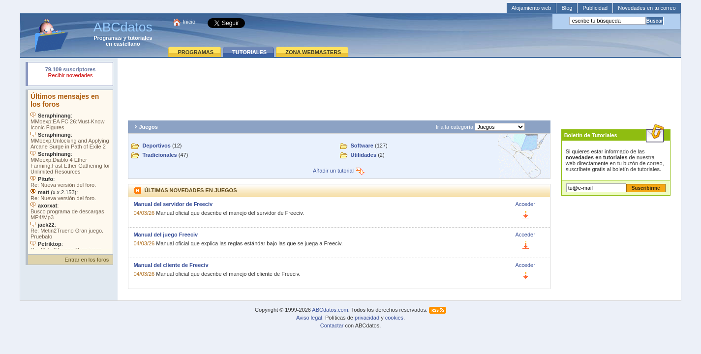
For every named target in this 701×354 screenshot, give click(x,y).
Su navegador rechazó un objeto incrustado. (70, 73)
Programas (107, 38)
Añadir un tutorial (339, 171)
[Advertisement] (399, 86)
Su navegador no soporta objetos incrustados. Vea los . (70, 169)
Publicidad (595, 8)
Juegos (148, 127)
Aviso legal (309, 318)
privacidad (367, 318)
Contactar (332, 325)
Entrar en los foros (87, 260)
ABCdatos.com (330, 310)
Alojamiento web (531, 8)
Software (362, 145)
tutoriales (140, 38)
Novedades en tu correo (646, 8)
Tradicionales (159, 155)
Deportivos (156, 145)
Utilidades (364, 155)
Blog (566, 8)
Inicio (189, 22)
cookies (394, 318)
